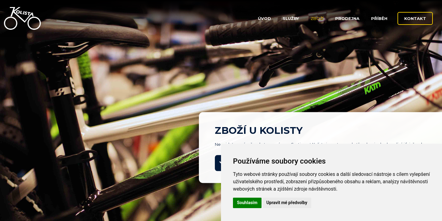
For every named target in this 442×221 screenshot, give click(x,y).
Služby (291, 18)
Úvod (264, 18)
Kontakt (415, 18)
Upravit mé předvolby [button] (286, 202)
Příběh (379, 18)
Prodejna (347, 18)
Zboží (317, 18)
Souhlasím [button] (247, 202)
